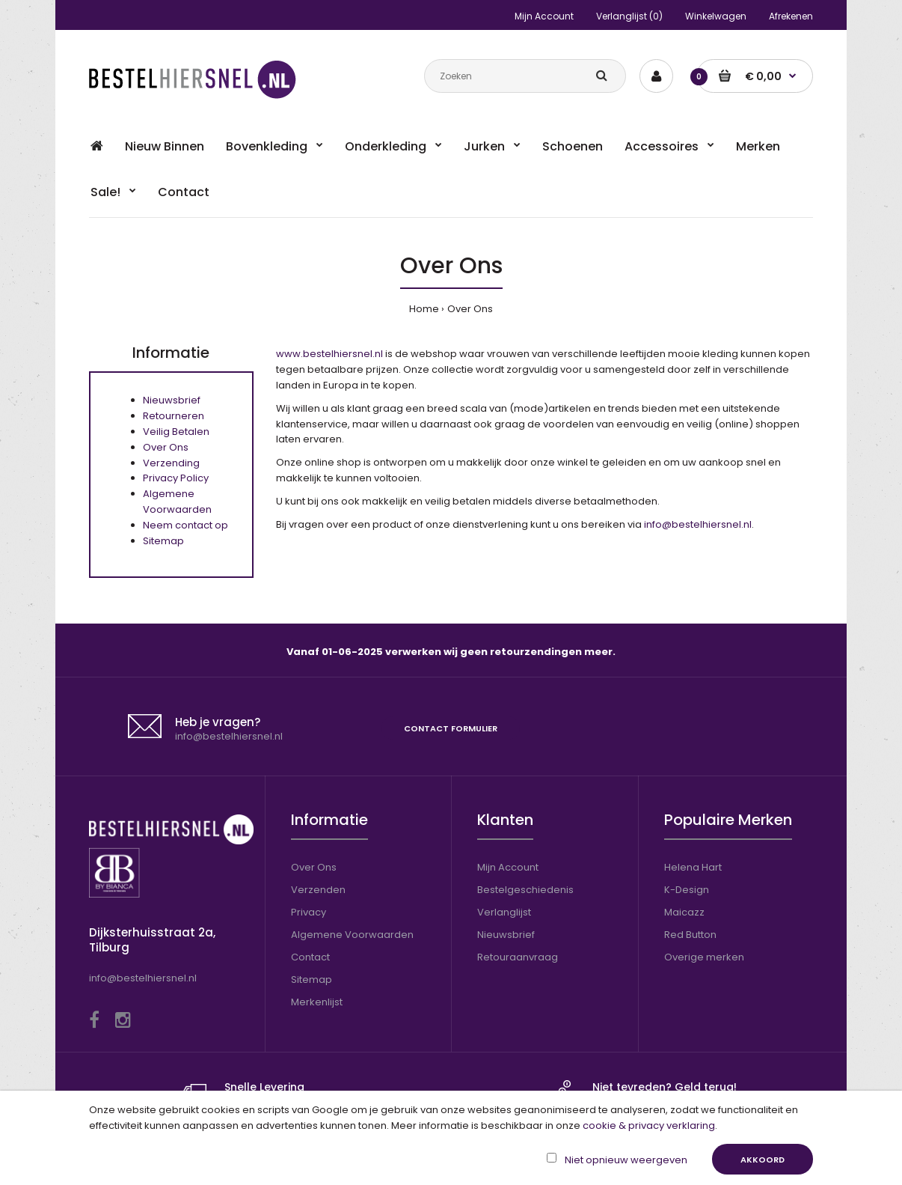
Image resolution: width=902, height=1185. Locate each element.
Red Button (690, 934)
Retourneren (173, 416)
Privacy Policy (176, 478)
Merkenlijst (317, 1002)
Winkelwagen (715, 16)
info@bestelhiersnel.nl (698, 524)
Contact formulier (450, 728)
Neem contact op (185, 525)
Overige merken (704, 957)
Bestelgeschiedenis (525, 890)
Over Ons (470, 309)
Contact (310, 957)
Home (424, 309)
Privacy (308, 912)
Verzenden (318, 890)
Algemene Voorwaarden (177, 502)
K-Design (686, 890)
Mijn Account (544, 16)
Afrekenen (791, 16)
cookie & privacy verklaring (649, 1125)
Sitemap (163, 541)
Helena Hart (693, 867)
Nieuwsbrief (171, 400)
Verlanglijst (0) (629, 16)
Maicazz (684, 912)
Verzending (171, 463)
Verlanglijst (504, 912)
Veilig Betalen (176, 431)
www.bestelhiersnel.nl (329, 354)
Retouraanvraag (517, 957)
